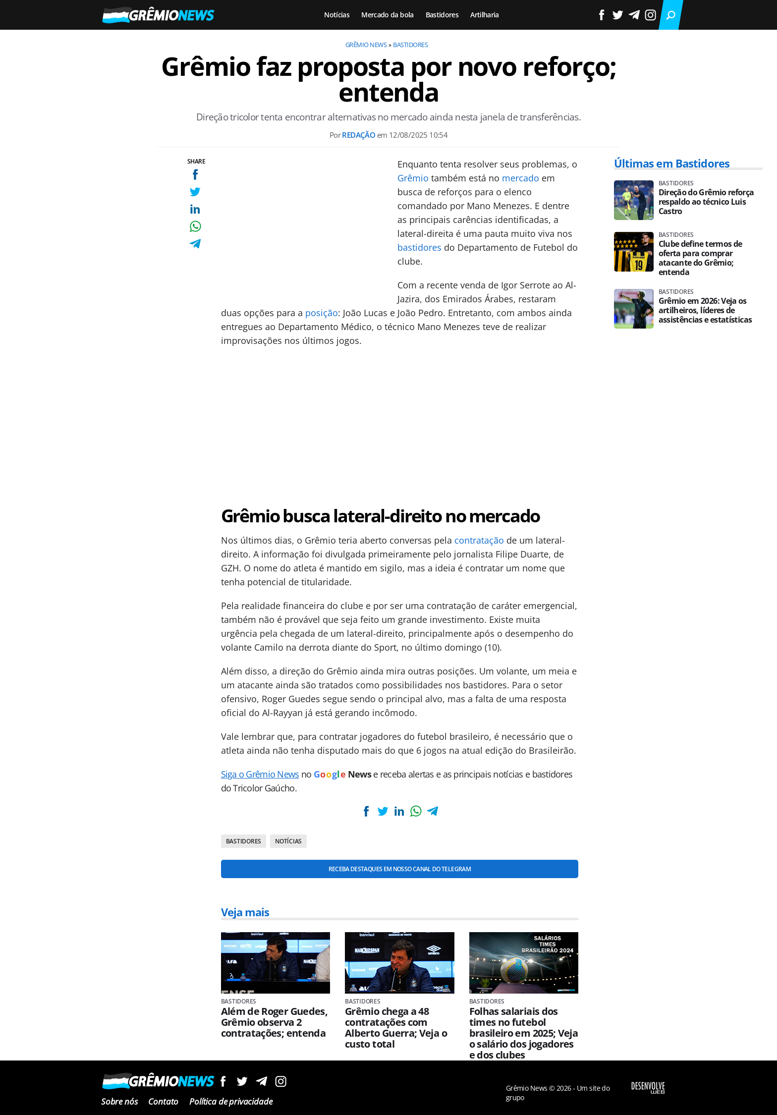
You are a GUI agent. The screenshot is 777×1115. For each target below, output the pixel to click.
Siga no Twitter (242, 1081)
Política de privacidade (230, 1101)
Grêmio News (366, 44)
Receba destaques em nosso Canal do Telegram (400, 869)
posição (321, 313)
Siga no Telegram (261, 1081)
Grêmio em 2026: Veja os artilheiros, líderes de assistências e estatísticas (705, 310)
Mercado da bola (387, 14)
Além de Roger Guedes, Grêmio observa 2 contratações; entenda (274, 1022)
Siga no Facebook (223, 1081)
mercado (520, 178)
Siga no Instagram (281, 1081)
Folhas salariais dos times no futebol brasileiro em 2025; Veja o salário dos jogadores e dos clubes (523, 1033)
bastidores (419, 247)
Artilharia (484, 14)
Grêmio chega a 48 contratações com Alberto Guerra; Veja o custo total (396, 1028)
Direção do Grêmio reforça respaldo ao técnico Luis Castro (706, 202)
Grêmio (413, 178)
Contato (163, 1101)
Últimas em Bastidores (672, 163)
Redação (358, 135)
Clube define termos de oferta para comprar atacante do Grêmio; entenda (700, 258)
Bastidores (442, 14)
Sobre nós (119, 1101)
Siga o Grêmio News (260, 774)
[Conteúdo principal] (388, 557)
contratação (479, 540)
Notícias (336, 14)
